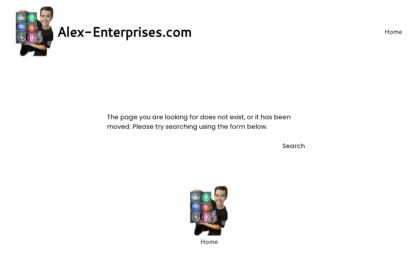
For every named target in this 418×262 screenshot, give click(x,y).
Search (293, 145)
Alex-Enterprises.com (124, 31)
